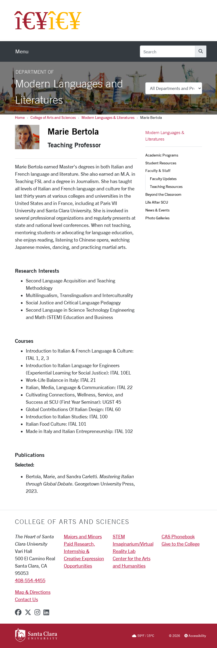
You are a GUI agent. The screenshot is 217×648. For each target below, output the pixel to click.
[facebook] (18, 612)
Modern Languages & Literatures (107, 117)
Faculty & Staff (158, 170)
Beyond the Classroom (163, 194)
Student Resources (160, 163)
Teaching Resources (166, 186)
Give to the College (181, 543)
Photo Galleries (157, 218)
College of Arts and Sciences (53, 117)
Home (20, 117)
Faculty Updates (163, 178)
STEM (119, 536)
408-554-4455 (30, 580)
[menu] (22, 51)
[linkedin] (46, 612)
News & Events (157, 210)
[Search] (167, 51)
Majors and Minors (83, 536)
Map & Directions (33, 592)
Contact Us (26, 599)
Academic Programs (161, 155)
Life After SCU (156, 202)
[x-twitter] (28, 612)
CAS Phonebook (178, 536)
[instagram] (37, 612)
